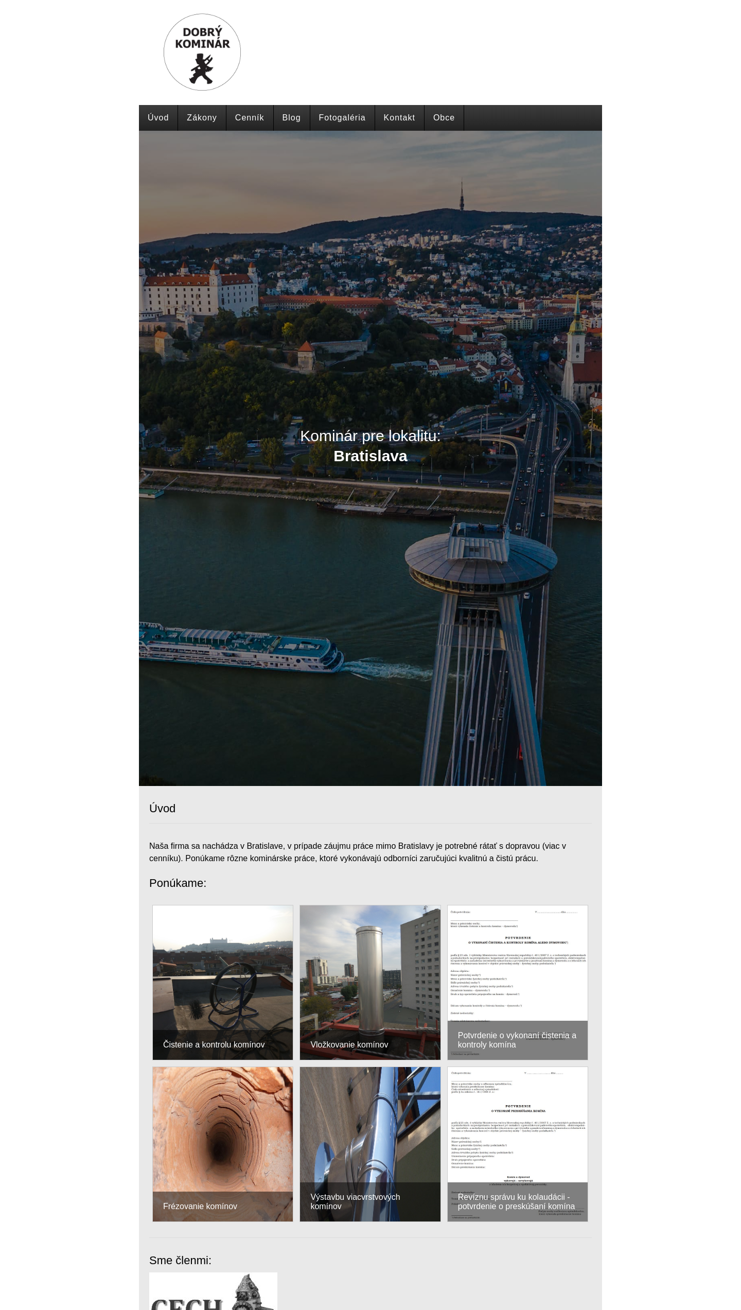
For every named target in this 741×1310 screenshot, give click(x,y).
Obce (444, 117)
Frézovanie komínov (200, 1206)
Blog (292, 117)
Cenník (249, 117)
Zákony (202, 117)
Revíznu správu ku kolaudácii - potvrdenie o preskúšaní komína (516, 1202)
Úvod (158, 117)
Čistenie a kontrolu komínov (213, 1044)
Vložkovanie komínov (349, 1044)
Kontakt (399, 117)
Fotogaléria (342, 117)
